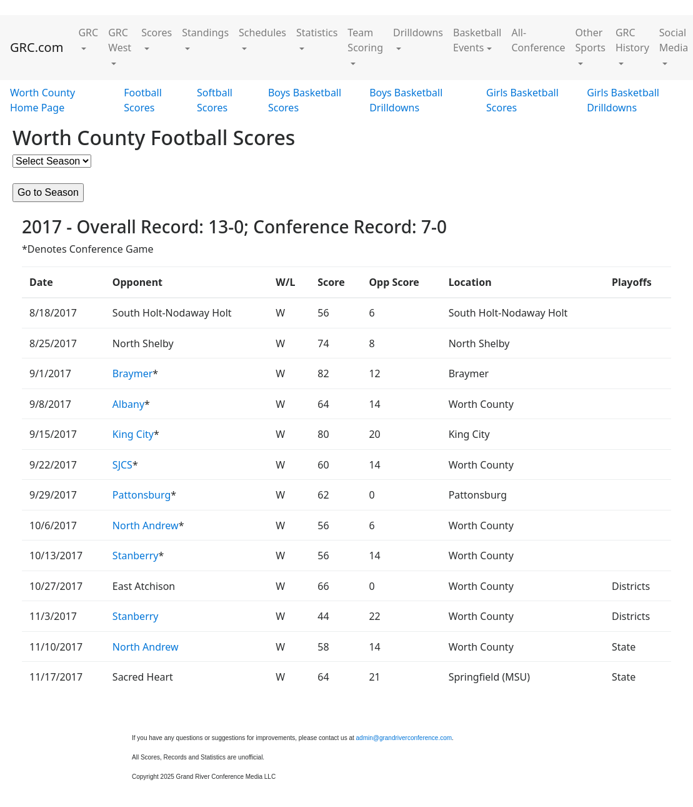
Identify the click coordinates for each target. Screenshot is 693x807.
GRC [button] (88, 32)
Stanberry (135, 555)
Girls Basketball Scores (522, 100)
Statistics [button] (316, 32)
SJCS (122, 465)
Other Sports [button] (591, 40)
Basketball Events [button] (477, 40)
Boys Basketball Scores (304, 100)
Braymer (132, 373)
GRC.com (36, 47)
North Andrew (145, 525)
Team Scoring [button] (365, 40)
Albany (128, 404)
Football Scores (143, 100)
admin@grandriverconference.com (404, 737)
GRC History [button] (632, 40)
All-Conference (538, 40)
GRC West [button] (119, 40)
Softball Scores (214, 100)
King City (133, 434)
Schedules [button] (262, 32)
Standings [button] (205, 32)
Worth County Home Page (42, 100)
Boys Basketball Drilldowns (405, 100)
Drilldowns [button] (418, 32)
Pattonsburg (141, 495)
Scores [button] (156, 32)
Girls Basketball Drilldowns (623, 100)
